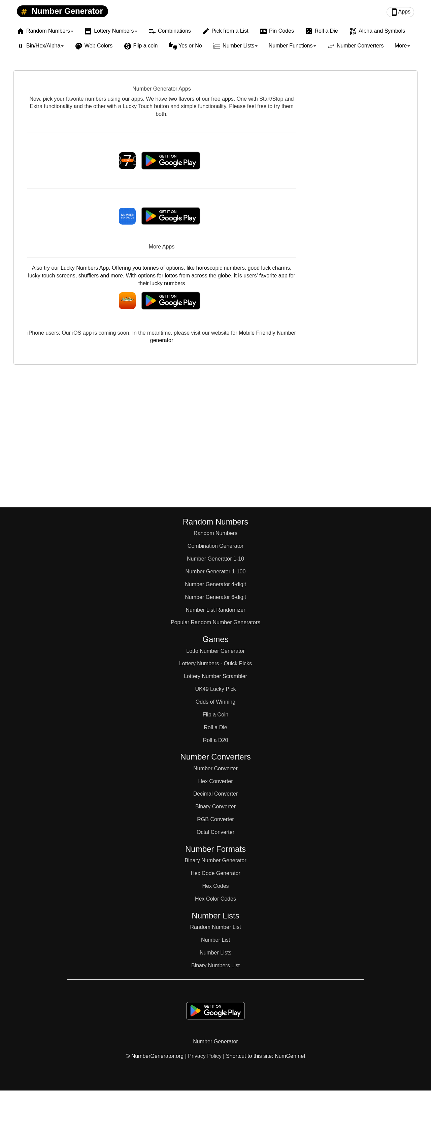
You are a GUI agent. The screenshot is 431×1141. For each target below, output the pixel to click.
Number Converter (215, 768)
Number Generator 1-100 (216, 571)
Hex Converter (215, 781)
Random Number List (215, 927)
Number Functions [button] (292, 45)
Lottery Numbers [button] (110, 31)
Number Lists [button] (235, 46)
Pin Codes (276, 31)
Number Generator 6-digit (215, 597)
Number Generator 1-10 (215, 559)
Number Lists (215, 952)
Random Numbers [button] (44, 31)
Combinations (169, 31)
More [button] (402, 45)
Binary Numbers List (215, 965)
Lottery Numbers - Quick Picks (215, 663)
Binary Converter (215, 806)
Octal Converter (215, 832)
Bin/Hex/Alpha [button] (40, 46)
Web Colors (93, 46)
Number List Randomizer (215, 610)
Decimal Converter (215, 794)
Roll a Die (321, 31)
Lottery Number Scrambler (215, 676)
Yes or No (185, 46)
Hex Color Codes (215, 899)
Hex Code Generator (215, 873)
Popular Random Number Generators (215, 622)
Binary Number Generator (215, 860)
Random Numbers (215, 533)
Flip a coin (141, 46)
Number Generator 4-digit (215, 584)
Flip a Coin (215, 714)
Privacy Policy (205, 1056)
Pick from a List (225, 31)
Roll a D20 (215, 740)
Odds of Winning (215, 702)
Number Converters (355, 46)
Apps (400, 12)
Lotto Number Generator (215, 651)
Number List (215, 940)
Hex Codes (215, 886)
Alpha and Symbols (377, 31)
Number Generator (61, 11)
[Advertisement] (359, 185)
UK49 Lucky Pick (215, 689)
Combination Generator (215, 546)
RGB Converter (215, 819)
